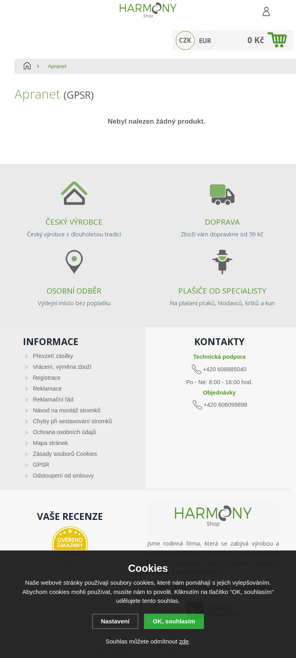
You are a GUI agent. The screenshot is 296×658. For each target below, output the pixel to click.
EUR (205, 40)
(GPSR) (79, 94)
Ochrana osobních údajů (64, 432)
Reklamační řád (53, 399)
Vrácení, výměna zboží (62, 367)
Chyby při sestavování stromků (72, 421)
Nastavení (115, 621)
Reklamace (47, 388)
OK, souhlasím (174, 621)
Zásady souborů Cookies (65, 454)
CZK (185, 40)
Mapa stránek (50, 443)
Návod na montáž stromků (67, 410)
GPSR (41, 464)
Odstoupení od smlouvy (63, 475)
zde (184, 641)
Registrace (47, 378)
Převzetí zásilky (53, 356)
